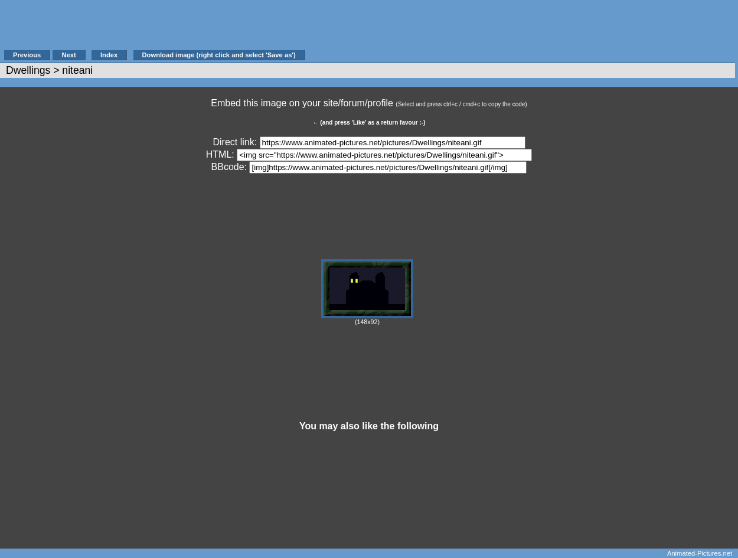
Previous (27, 54)
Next (68, 54)
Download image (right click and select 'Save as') (219, 54)
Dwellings (28, 70)
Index (108, 54)
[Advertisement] (522, 30)
